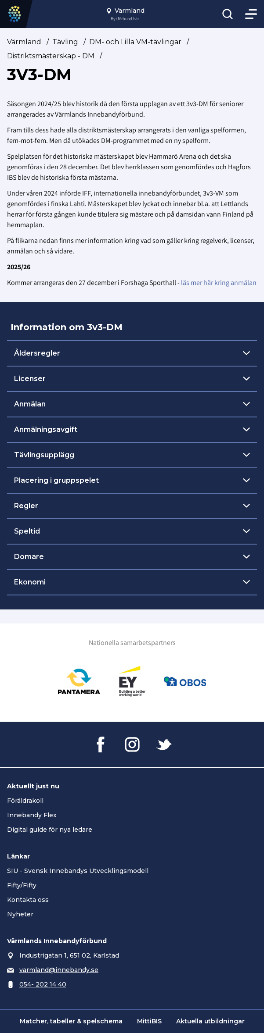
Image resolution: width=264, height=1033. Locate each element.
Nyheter (20, 914)
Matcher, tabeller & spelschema (71, 1021)
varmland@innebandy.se (58, 970)
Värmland (24, 42)
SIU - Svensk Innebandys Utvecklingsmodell (77, 871)
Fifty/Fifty (21, 885)
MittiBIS (149, 1021)
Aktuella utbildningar (210, 1021)
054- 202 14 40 (42, 984)
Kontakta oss (28, 900)
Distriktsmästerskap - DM (50, 56)
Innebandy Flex (32, 815)
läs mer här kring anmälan (219, 282)
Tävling (65, 42)
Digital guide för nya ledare (49, 830)
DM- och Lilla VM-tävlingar (135, 42)
